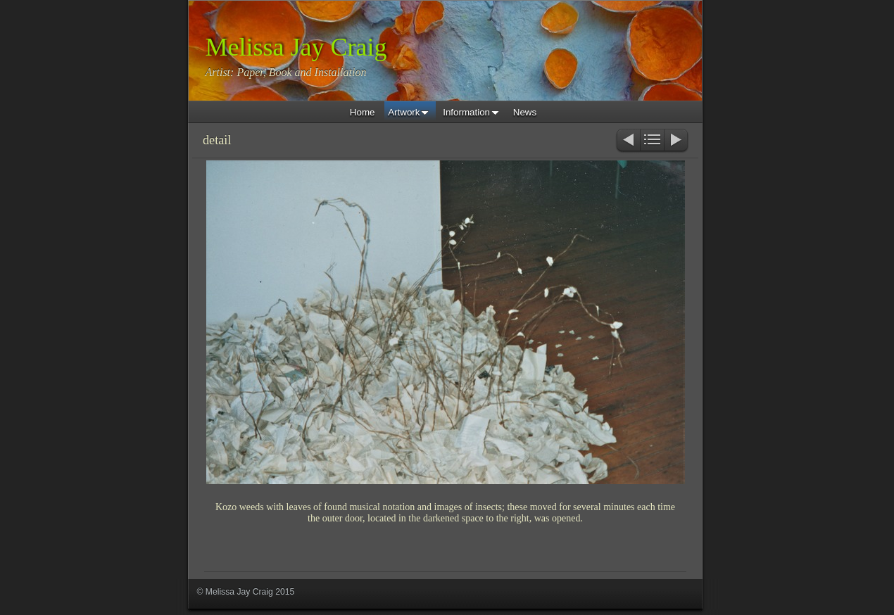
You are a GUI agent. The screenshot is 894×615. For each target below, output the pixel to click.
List (652, 141)
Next (677, 141)
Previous (627, 141)
